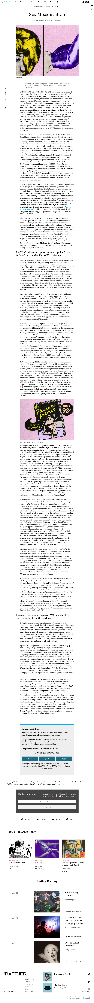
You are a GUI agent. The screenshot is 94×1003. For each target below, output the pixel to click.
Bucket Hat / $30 (60, 987)
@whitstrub (59, 784)
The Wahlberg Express (71, 894)
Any (64, 758)
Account (53, 2)
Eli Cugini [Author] (38, 866)
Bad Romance (40, 863)
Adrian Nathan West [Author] (73, 927)
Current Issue (25, 2)
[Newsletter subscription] (47, 807)
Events (33, 2)
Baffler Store (60, 984)
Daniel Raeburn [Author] (14, 866)
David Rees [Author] (66, 868)
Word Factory (39, 869)
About (40, 2)
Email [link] (58, 819)
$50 (47, 758)
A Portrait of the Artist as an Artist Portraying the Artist (75, 920)
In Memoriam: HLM (17, 863)
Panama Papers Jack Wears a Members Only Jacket (73, 864)
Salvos (11, 869)
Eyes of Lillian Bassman (72, 944)
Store (27, 989)
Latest (16, 2)
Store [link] (46, 2)
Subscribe (8, 2)
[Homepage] (88, 5)
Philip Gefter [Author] (70, 950)
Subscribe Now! (62, 973)
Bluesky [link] (27, 819)
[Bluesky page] (88, 974)
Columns (64, 871)
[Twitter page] (88, 981)
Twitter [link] (43, 819)
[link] (21, 819)
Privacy (27, 986)
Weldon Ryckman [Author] (72, 899)
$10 (30, 758)
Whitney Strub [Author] (39, 6)
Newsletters (29, 979)
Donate (27, 981)
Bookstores (29, 984)
